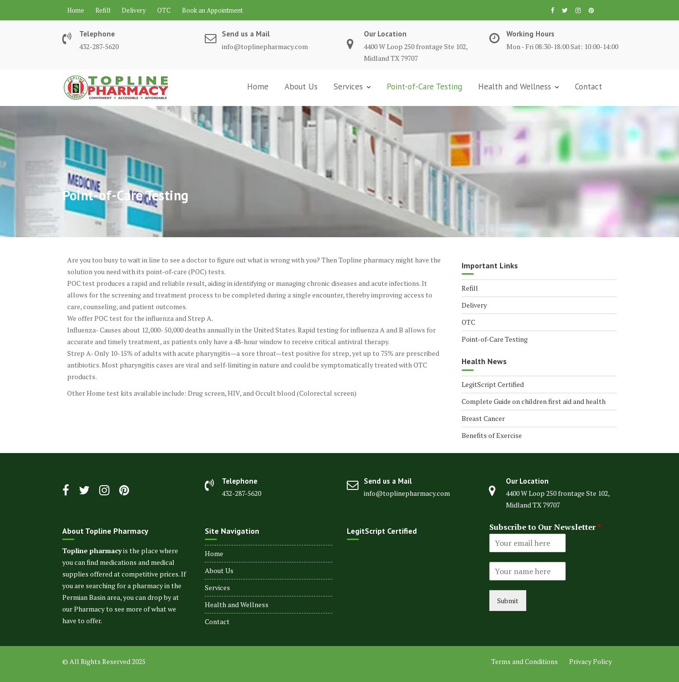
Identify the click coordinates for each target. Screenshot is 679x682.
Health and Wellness (514, 86)
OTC (164, 10)
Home (75, 10)
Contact (588, 86)
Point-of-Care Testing (424, 86)
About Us (301, 86)
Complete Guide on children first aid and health (534, 401)
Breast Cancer (483, 418)
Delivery (134, 10)
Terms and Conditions (524, 661)
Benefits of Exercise (492, 435)
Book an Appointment (212, 10)
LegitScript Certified (493, 384)
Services (348, 86)
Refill (102, 10)
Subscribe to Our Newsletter (545, 527)
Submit (507, 600)
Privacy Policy (590, 661)
